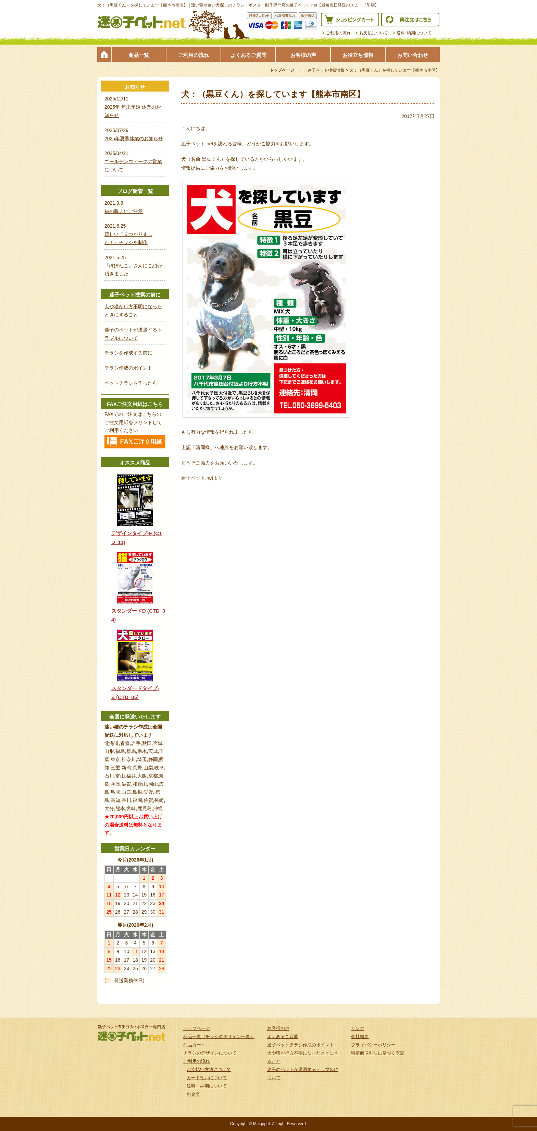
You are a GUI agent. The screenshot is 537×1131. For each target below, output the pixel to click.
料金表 (193, 1094)
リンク (357, 1028)
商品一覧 (138, 55)
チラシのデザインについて (210, 1053)
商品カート (194, 1044)
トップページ (104, 54)
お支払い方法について (209, 1069)
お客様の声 (303, 55)
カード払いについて (207, 1077)
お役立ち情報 (357, 55)
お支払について (373, 33)
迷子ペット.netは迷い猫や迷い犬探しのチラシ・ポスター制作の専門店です (141, 22)
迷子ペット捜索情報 (326, 70)
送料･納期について (414, 33)
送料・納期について (207, 1085)
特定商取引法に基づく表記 (377, 1053)
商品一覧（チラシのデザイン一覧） (218, 1036)
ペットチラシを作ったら (130, 383)
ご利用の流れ (338, 33)
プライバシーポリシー (373, 1044)
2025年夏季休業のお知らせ (133, 138)
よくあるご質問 (248, 55)
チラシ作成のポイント (128, 368)
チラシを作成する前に (128, 353)
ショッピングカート (350, 19)
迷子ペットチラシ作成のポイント (300, 1044)
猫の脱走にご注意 (123, 211)
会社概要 (360, 1036)
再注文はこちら (410, 19)
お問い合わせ (412, 55)
